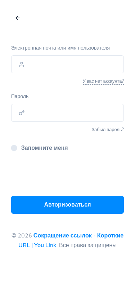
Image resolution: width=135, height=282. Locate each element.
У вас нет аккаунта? (103, 81)
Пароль (20, 96)
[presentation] (66, 176)
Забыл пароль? (107, 129)
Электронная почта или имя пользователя (60, 48)
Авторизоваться (67, 205)
